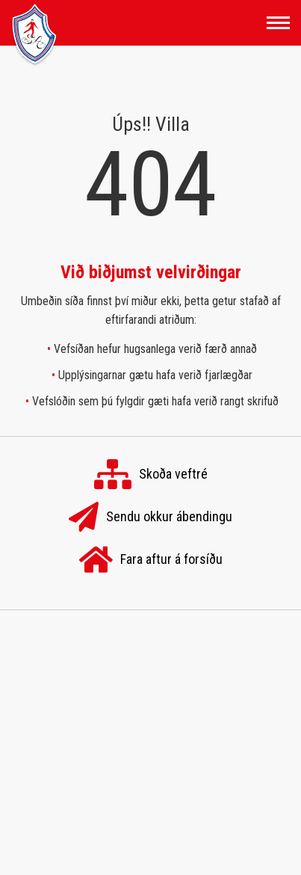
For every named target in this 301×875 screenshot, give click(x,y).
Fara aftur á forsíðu (151, 560)
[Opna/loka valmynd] (278, 23)
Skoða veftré (151, 475)
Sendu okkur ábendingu (150, 517)
